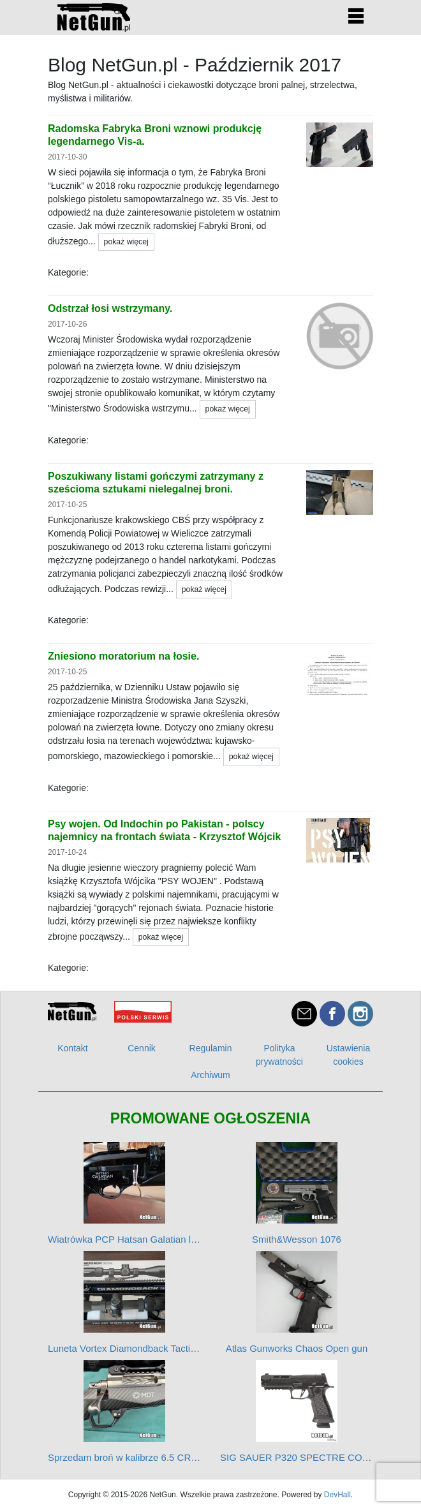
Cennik (142, 1048)
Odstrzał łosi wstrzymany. (110, 308)
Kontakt (72, 1048)
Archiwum (210, 1075)
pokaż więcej (126, 241)
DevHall (337, 1494)
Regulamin (210, 1048)
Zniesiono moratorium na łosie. (123, 656)
